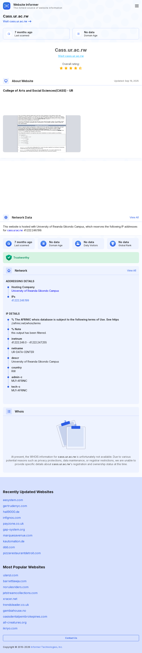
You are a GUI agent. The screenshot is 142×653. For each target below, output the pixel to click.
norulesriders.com (15, 587)
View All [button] (134, 217)
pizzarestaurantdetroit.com (22, 553)
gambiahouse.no (14, 610)
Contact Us (71, 638)
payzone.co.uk (13, 523)
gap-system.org (14, 529)
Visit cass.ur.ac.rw (17, 21)
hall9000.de (11, 512)
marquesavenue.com (17, 535)
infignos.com (12, 517)
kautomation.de (13, 541)
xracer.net (10, 599)
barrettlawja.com (14, 581)
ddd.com (9, 547)
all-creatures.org (14, 622)
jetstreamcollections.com (20, 593)
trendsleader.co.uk (16, 605)
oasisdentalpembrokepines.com (25, 616)
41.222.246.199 (20, 300)
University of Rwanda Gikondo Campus (35, 290)
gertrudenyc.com (15, 506)
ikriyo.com (10, 628)
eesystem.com (13, 500)
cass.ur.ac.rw (15, 230)
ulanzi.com (10, 575)
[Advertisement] (71, 104)
